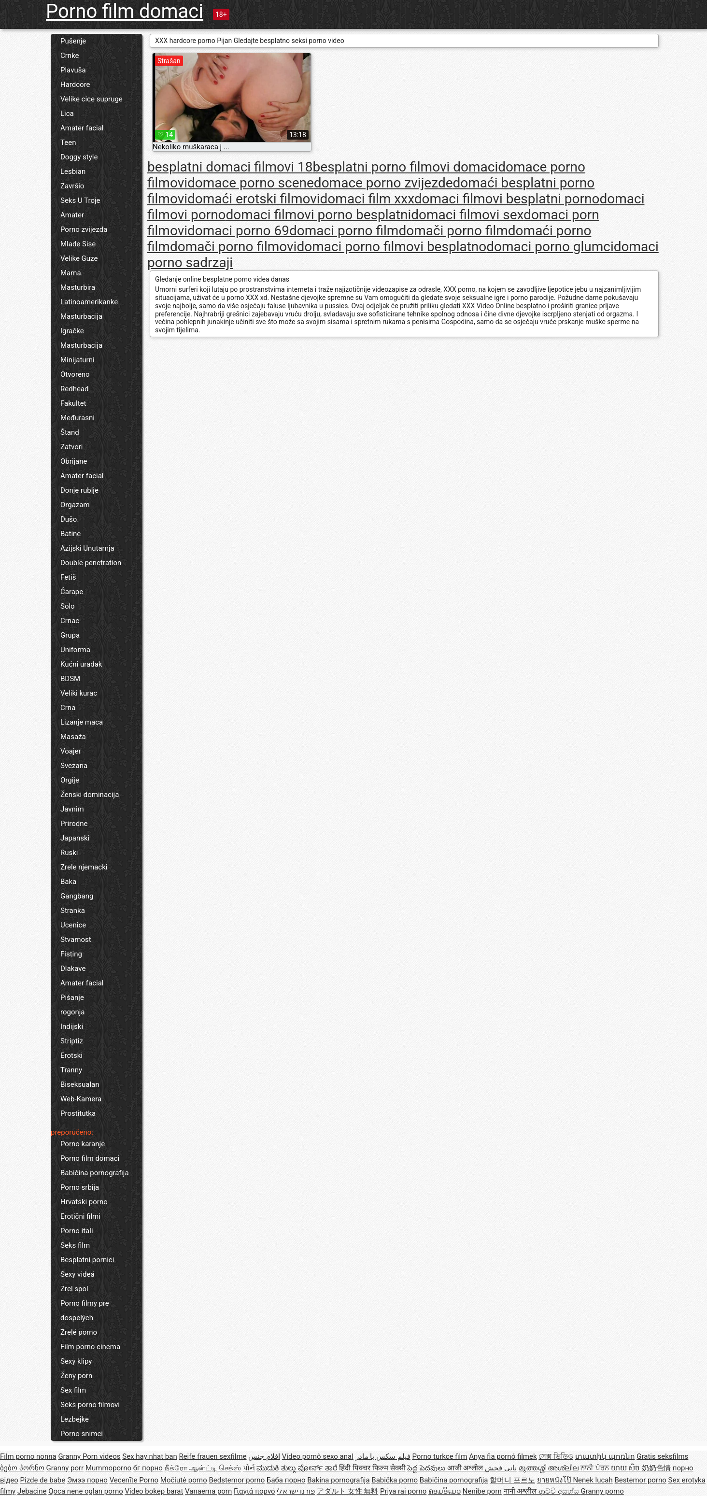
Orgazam (75, 504)
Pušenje (73, 41)
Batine (70, 533)
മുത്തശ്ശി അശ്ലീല (549, 1468)
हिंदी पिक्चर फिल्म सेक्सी (372, 1468)
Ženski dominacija (89, 794)
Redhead (74, 389)
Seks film (75, 1245)
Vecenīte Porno (134, 1480)
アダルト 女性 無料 (347, 1491)
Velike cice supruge (91, 99)
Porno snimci (81, 1433)
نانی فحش (501, 1468)
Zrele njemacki (83, 867)
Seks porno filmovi (90, 1404)
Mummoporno (108, 1468)
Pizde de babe (43, 1480)
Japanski (74, 838)
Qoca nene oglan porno (85, 1491)
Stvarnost (75, 939)
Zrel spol (74, 1288)
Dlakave (72, 968)
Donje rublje (79, 490)
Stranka (72, 910)
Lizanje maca (81, 722)
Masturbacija (81, 316)
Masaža (73, 736)
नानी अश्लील (521, 1491)
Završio (72, 186)
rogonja (72, 1012)
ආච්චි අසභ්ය (559, 1491)
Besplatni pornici (87, 1259)
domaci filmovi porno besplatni (318, 215)
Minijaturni (77, 360)
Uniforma (75, 649)
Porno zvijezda (83, 229)
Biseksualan (79, 1084)
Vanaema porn (208, 1491)
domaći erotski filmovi (253, 199)
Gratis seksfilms (662, 1456)
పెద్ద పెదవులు (427, 1468)
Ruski (69, 852)
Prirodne (73, 823)
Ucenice (73, 925)
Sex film (73, 1390)
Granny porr (65, 1468)
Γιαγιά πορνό (254, 1491)
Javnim (72, 809)
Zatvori (71, 446)
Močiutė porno (183, 1480)
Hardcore (75, 84)
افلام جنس (264, 1456)
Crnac (69, 620)
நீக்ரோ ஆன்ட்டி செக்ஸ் (203, 1468)
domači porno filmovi (233, 247)
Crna (67, 707)
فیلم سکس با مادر (382, 1456)
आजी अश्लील (466, 1468)
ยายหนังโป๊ (555, 1480)
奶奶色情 (656, 1468)
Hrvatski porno (84, 1201)
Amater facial (81, 128)
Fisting (71, 954)
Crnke (69, 55)
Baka (68, 881)
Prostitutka (78, 1113)
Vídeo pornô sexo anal (318, 1456)
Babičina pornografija (94, 1172)
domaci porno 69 (238, 231)
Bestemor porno (640, 1480)
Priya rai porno (403, 1491)
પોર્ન (249, 1468)
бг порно (148, 1468)
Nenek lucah (592, 1480)
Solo (67, 606)
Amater (72, 215)
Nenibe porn (482, 1491)
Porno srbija (79, 1187)
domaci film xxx (367, 199)
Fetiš (68, 577)
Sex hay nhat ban (149, 1456)
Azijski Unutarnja (87, 548)
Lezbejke (74, 1419)
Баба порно (286, 1480)
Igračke (72, 331)
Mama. (71, 273)
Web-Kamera (80, 1099)
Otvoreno (75, 374)
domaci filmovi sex (467, 215)
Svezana (73, 765)
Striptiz (71, 1041)
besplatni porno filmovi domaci (405, 167)
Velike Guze (79, 258)
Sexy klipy (76, 1361)
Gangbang (76, 896)
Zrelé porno (78, 1332)
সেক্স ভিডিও (555, 1456)
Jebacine (32, 1491)
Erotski (71, 1055)
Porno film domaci (124, 11)
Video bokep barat (154, 1491)
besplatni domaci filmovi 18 (230, 167)
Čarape (71, 591)
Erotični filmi (80, 1216)
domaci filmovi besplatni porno (507, 199)
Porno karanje (82, 1144)
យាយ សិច (626, 1468)
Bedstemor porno (237, 1480)
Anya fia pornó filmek (503, 1456)
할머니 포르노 (512, 1480)
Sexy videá (77, 1274)
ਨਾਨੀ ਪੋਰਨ (595, 1468)
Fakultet (73, 403)
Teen (68, 142)
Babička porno (394, 1480)
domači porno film (453, 231)
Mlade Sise (78, 244)
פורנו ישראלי (296, 1491)
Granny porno (601, 1491)
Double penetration (90, 562)
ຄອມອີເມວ (444, 1491)
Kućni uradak (81, 664)
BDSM (70, 678)
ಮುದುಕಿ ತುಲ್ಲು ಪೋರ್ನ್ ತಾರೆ (297, 1468)
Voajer (70, 751)
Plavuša (73, 70)
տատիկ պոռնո (605, 1456)
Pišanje (72, 997)
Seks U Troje (80, 200)
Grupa (70, 635)
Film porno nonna (28, 1456)
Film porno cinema (90, 1346)
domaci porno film (343, 231)
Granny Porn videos (89, 1456)
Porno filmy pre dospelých (84, 1310)
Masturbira (77, 287)
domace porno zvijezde (383, 183)
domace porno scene (250, 183)
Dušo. (69, 519)
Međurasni (77, 417)
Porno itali (76, 1230)
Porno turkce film (439, 1456)
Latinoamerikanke (89, 302)
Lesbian (72, 171)
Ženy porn (76, 1375)
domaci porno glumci (550, 247)
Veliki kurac (78, 693)
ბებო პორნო (22, 1468)
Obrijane (73, 461)
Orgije (69, 780)
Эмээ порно (87, 1480)
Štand (69, 432)
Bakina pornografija (338, 1480)
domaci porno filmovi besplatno (391, 247)
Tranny (71, 1070)
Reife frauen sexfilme (212, 1456)
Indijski (71, 1026)
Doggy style (79, 157)
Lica (67, 113)
